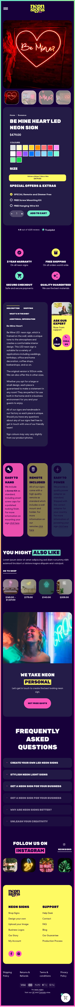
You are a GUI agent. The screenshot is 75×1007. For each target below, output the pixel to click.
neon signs (38, 990)
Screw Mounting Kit (30, 200)
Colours (15, 142)
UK (33, 993)
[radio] (13, 147)
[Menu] (5, 8)
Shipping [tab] (28, 308)
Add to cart (38, 213)
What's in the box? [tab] (19, 314)
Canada (42, 993)
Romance (22, 115)
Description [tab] (13, 308)
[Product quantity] (16, 213)
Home (12, 115)
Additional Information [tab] (22, 319)
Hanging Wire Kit (29, 205)
